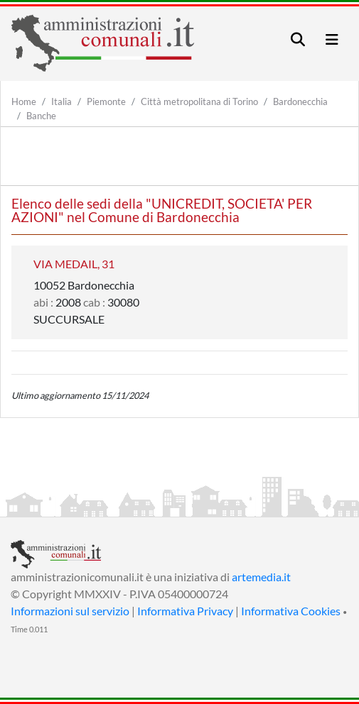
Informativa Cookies (291, 610)
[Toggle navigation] (298, 39)
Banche (41, 115)
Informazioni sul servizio (70, 610)
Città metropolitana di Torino (199, 101)
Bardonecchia (300, 101)
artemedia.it (261, 576)
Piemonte (106, 101)
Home (23, 101)
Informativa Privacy (185, 610)
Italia (61, 101)
